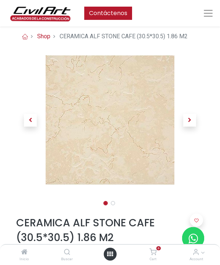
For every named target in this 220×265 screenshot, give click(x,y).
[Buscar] (67, 252)
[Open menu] (110, 254)
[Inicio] (24, 252)
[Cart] (152, 252)
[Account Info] (195, 252)
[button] (30, 120)
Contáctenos (108, 13)
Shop (43, 36)
